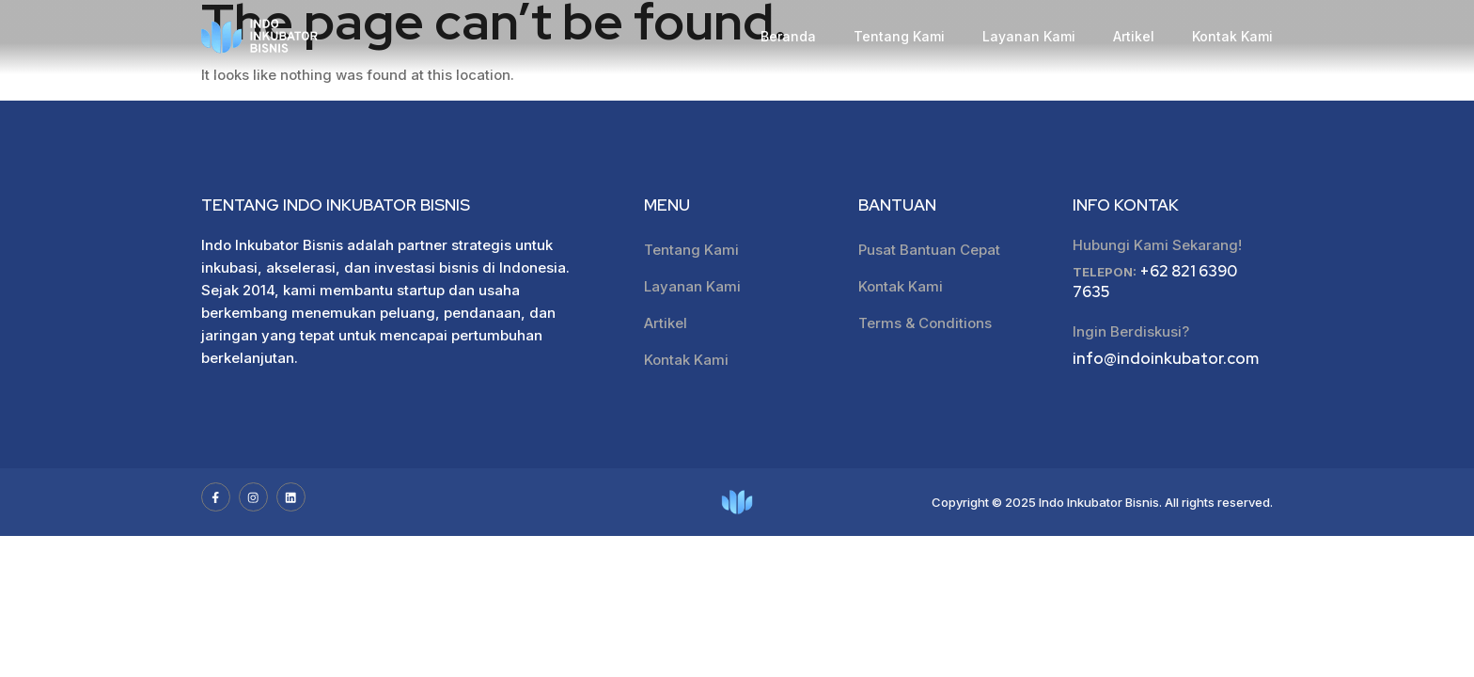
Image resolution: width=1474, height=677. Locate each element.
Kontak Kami (1232, 36)
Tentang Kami (899, 36)
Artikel (1133, 36)
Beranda (788, 36)
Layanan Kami (1028, 36)
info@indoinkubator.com (1166, 360)
